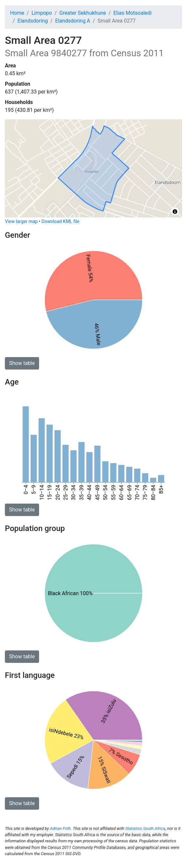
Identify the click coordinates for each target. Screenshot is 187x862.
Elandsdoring (33, 21)
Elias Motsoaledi (132, 13)
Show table (22, 363)
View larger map (21, 221)
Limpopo (42, 13)
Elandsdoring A (72, 21)
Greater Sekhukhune (82, 13)
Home (17, 13)
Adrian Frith (60, 828)
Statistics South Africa (145, 828)
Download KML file (60, 221)
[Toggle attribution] (175, 212)
